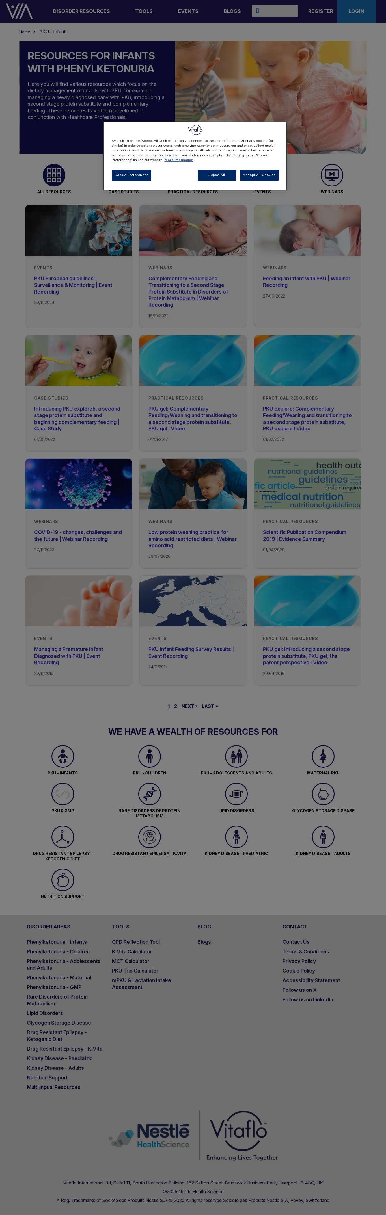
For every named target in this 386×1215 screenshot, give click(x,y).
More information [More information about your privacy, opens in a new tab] (179, 160)
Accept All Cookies (259, 175)
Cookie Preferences (131, 175)
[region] (195, 156)
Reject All (216, 175)
